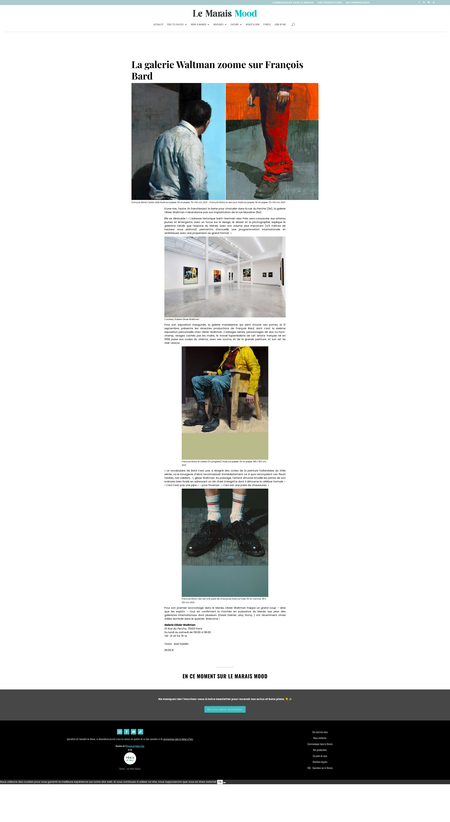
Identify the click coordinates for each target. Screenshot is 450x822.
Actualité (158, 24)
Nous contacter (320, 738)
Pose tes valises (175, 24)
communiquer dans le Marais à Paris (178, 739)
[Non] (224, 782)
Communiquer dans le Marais (293, 2)
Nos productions (320, 750)
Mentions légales (320, 762)
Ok (220, 782)
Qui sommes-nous (358, 2)
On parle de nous (320, 756)
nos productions (330, 2)
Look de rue (280, 24)
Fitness (267, 24)
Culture (235, 24)
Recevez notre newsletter (225, 709)
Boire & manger (198, 24)
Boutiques (219, 24)
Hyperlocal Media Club (135, 746)
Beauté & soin (252, 24)
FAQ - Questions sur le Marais (320, 768)
